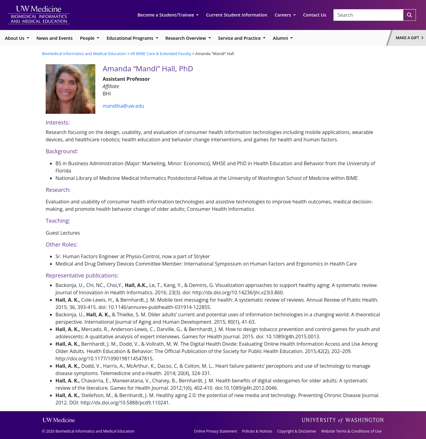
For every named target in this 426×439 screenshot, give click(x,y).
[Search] (409, 15)
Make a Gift (410, 37)
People (88, 38)
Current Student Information (236, 15)
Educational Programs (130, 38)
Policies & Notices (257, 431)
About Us (15, 38)
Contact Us (314, 15)
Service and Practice (240, 38)
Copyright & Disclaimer (296, 431)
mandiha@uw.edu (123, 105)
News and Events (54, 38)
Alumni (281, 38)
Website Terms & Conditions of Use (351, 431)
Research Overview (186, 38)
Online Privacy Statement (215, 431)
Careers (283, 15)
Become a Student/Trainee (166, 15)
